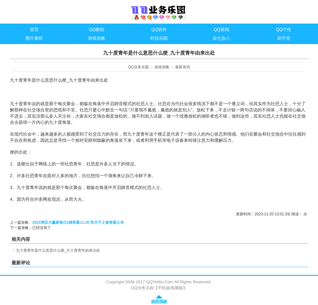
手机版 (164, 287)
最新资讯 (182, 67)
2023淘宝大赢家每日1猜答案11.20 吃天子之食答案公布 (78, 222)
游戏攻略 (161, 67)
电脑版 (177, 287)
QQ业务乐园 (138, 67)
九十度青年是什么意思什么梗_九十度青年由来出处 (58, 250)
